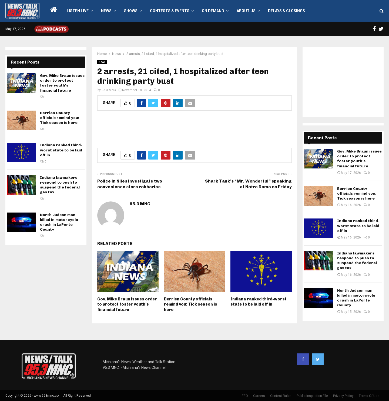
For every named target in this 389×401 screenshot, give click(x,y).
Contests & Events (169, 11)
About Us (246, 11)
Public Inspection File (312, 396)
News (106, 11)
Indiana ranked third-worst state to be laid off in (258, 302)
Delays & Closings (286, 11)
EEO (245, 396)
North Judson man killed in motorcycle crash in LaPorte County (59, 222)
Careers (259, 396)
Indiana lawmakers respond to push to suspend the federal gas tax (60, 185)
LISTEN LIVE (78, 11)
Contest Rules (280, 396)
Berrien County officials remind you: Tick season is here (190, 304)
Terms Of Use (369, 396)
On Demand (213, 11)
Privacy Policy (343, 396)
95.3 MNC (109, 90)
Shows (131, 11)
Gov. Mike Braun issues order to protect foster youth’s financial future (127, 304)
